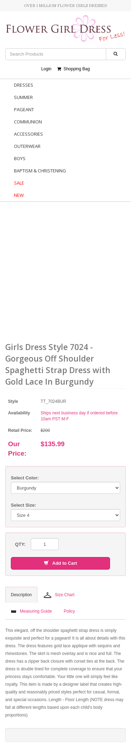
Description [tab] (21, 594)
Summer (23, 97)
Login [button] (46, 68)
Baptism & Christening (40, 170)
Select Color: (25, 477)
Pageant (24, 109)
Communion (28, 122)
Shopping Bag (73, 68)
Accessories (28, 134)
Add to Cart (60, 563)
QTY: (20, 544)
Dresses (23, 85)
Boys (20, 158)
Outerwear (27, 146)
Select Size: (23, 505)
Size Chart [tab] (59, 595)
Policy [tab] (69, 611)
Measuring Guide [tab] (31, 611)
